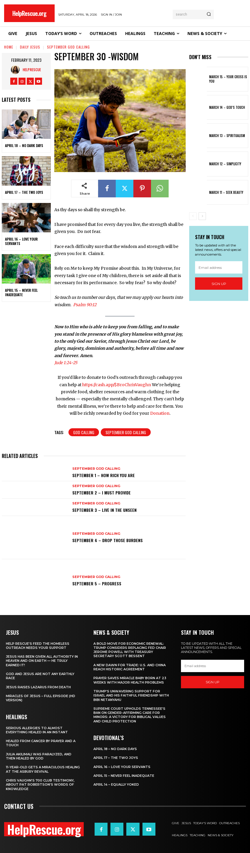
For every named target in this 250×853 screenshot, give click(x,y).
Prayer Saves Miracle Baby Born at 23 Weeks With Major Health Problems (129, 680)
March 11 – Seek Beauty (226, 192)
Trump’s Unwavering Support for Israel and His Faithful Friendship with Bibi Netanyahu (131, 695)
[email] (218, 267)
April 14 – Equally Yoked (116, 784)
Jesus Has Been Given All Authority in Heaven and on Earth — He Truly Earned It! (42, 660)
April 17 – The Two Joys (24, 192)
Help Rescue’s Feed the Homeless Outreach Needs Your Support (37, 646)
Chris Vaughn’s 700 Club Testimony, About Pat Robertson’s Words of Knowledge (40, 784)
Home (8, 46)
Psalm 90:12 (84, 304)
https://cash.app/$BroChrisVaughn (116, 384)
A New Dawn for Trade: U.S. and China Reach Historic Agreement (129, 667)
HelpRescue (32, 69)
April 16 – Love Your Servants (21, 241)
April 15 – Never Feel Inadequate (21, 292)
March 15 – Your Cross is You (228, 78)
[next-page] (202, 216)
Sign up (219, 283)
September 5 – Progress (96, 583)
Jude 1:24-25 (65, 362)
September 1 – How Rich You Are (103, 475)
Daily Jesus (30, 46)
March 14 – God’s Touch (227, 107)
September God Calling (68, 46)
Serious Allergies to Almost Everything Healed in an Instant (37, 730)
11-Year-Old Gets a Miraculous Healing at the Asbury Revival (43, 769)
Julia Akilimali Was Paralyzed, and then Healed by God (38, 756)
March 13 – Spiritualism (227, 135)
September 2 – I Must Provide (101, 492)
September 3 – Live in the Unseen (104, 510)
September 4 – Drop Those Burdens (107, 540)
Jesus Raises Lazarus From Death (38, 687)
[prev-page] (193, 216)
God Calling (83, 432)
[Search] (209, 14)
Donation (160, 413)
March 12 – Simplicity (225, 163)
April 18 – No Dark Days (24, 145)
